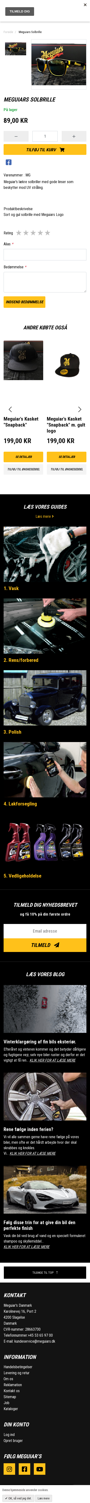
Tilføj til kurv (45, 149)
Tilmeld (45, 945)
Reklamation (13, 1385)
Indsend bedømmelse (24, 302)
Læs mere (45, 516)
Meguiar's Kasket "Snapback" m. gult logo (66, 425)
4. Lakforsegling (20, 804)
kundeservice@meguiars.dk (34, 1341)
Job (6, 1403)
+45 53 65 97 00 (40, 1335)
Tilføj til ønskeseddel (23, 469)
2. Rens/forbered (21, 660)
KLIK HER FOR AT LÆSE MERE (52, 1060)
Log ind (9, 1434)
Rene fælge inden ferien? (28, 1129)
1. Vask (11, 588)
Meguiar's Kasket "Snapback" (21, 422)
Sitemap (10, 1397)
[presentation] (10, 409)
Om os (8, 1379)
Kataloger (11, 1409)
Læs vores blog (45, 974)
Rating (8, 233)
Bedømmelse (15, 267)
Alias (8, 244)
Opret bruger (13, 1440)
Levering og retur (17, 1373)
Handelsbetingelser (18, 1367)
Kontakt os (12, 1391)
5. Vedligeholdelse (22, 876)
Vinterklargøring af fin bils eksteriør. (40, 1042)
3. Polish (12, 732)
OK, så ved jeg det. (20, 1498)
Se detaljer (23, 457)
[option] (16, 48)
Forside (8, 32)
